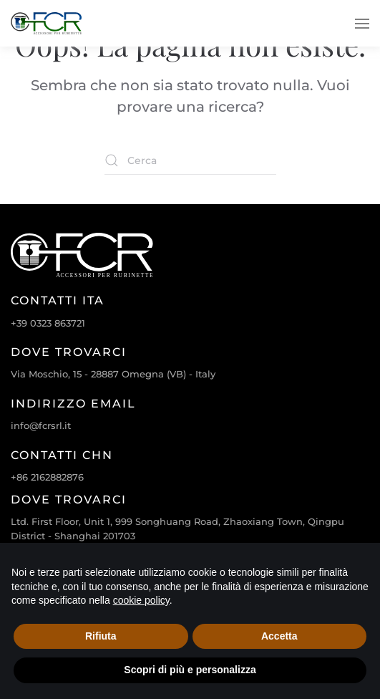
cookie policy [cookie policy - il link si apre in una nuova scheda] (141, 600)
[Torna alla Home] (46, 23)
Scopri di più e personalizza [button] (189, 669)
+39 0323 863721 (48, 323)
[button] (362, 23)
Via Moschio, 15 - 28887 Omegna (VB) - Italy (113, 374)
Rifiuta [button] (101, 636)
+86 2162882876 (47, 477)
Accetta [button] (279, 636)
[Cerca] (190, 160)
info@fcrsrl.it (41, 425)
